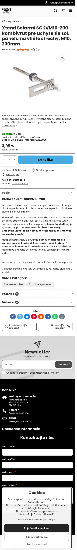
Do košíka (45, 160)
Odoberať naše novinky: (37, 356)
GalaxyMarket (36, 502)
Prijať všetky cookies (36, 528)
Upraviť (48, 514)
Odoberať (63, 364)
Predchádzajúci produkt (16, 327)
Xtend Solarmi (20, 183)
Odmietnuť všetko (36, 537)
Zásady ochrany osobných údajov (36, 519)
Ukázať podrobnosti (36, 544)
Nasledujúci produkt (60, 327)
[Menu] (71, 10)
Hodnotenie (8, 49)
